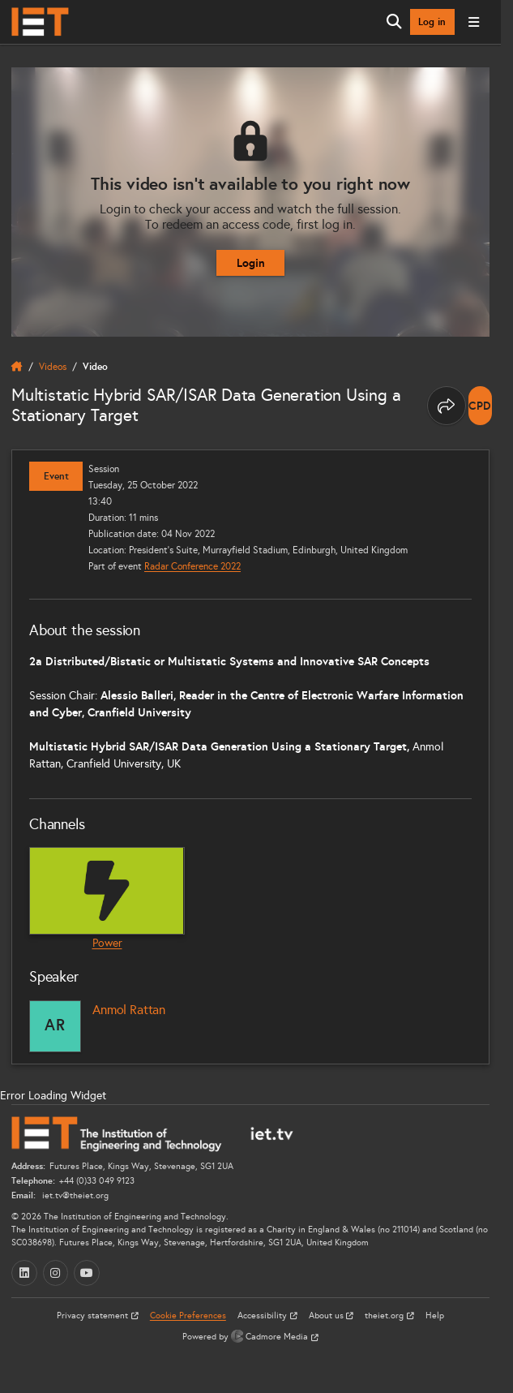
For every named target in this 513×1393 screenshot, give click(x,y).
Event (56, 476)
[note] (480, 405)
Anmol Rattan (128, 1009)
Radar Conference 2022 (192, 566)
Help (434, 1315)
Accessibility (263, 1315)
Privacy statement (93, 1315)
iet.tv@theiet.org (74, 1195)
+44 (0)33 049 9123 (97, 1181)
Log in (432, 21)
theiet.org (385, 1315)
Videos (52, 366)
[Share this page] (446, 405)
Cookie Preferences (188, 1315)
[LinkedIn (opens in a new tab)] (24, 1273)
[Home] (40, 22)
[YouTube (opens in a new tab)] (87, 1273)
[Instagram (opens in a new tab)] (56, 1273)
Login (251, 263)
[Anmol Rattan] (55, 1026)
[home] (17, 367)
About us (327, 1315)
